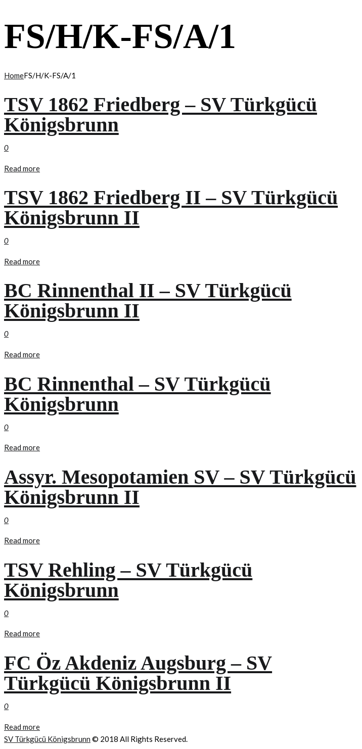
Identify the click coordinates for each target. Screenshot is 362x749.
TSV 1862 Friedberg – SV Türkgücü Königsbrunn (160, 114)
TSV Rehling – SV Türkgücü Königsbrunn (128, 579)
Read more (22, 168)
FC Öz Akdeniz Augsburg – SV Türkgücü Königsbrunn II (138, 672)
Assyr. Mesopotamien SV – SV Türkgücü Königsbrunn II (180, 486)
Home (14, 75)
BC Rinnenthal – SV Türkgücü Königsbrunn (137, 393)
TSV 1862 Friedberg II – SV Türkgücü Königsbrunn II (171, 207)
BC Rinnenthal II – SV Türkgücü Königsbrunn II (148, 300)
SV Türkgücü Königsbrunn (47, 738)
